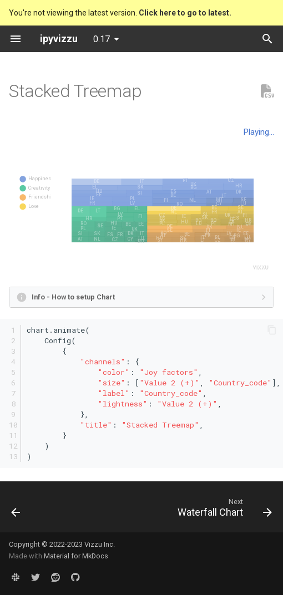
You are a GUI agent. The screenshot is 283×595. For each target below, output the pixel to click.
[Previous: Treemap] (16, 510)
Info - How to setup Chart (73, 297)
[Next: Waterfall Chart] (223, 510)
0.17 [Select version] (101, 39)
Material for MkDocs (76, 556)
